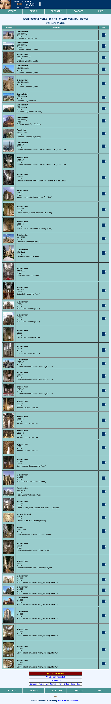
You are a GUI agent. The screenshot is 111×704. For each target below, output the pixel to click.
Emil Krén (62, 701)
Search (34, 11)
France (41, 684)
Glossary (56, 11)
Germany (33, 684)
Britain (66, 684)
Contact (78, 11)
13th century (55, 681)
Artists (12, 11)
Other (79, 684)
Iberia (73, 684)
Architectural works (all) (55, 677)
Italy (60, 684)
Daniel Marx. (75, 701)
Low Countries (51, 684)
